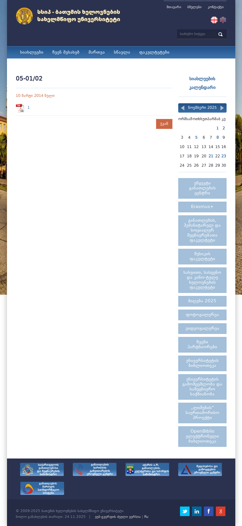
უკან (164, 124)
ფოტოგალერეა (202, 315)
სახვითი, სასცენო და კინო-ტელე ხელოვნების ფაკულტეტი (202, 280)
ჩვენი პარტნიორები (202, 344)
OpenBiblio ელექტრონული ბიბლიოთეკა (202, 436)
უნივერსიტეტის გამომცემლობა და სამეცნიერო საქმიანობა (202, 387)
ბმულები (194, 7)
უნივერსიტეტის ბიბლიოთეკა (202, 363)
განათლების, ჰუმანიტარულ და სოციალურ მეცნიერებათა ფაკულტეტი (202, 230)
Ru (146, 517)
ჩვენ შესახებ (66, 52)
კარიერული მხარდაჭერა (143, 64)
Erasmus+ (202, 207)
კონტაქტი (216, 7)
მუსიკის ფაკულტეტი (202, 256)
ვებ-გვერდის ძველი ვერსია (118, 517)
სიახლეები (31, 52)
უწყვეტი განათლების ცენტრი (202, 188)
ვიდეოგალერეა (202, 328)
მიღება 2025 (93, 64)
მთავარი (174, 7)
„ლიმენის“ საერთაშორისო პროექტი (202, 413)
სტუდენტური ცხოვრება (45, 64)
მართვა (97, 52)
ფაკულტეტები (154, 52)
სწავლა (122, 52)
